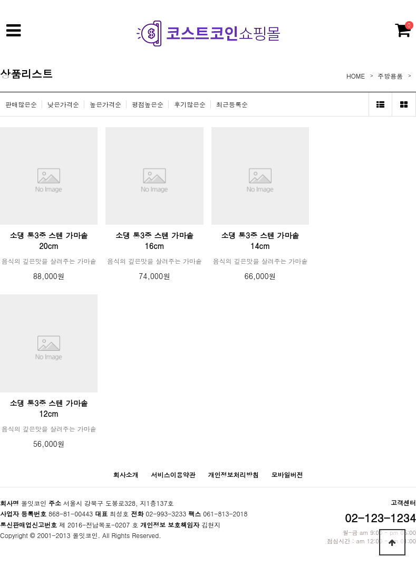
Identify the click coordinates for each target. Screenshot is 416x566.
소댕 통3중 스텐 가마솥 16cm (154, 240)
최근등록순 (232, 104)
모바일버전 (287, 474)
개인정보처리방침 (233, 474)
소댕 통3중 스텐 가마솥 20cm (49, 240)
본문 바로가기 (0, 0)
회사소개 (125, 474)
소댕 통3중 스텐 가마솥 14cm (260, 240)
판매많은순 (21, 104)
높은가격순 (105, 104)
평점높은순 (147, 104)
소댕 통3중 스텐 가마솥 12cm (49, 408)
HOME (355, 75)
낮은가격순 (63, 104)
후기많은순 (190, 104)
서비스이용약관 (173, 474)
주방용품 (390, 75)
